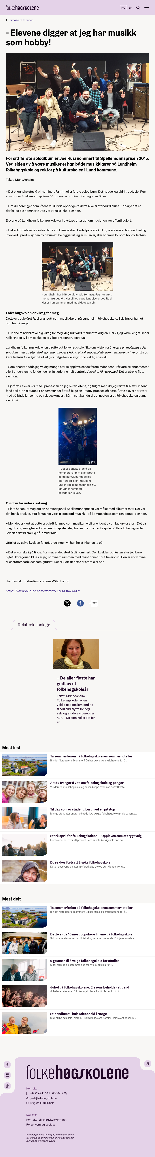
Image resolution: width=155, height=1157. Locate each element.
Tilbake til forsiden (21, 20)
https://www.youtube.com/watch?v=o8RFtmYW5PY (43, 591)
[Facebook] (7, 1064)
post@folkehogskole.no (43, 1098)
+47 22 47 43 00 (39, 1093)
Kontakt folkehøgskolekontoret (46, 1120)
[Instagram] (7, 1075)
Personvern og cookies (40, 1124)
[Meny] (147, 7)
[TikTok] (7, 1085)
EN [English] (130, 8)
